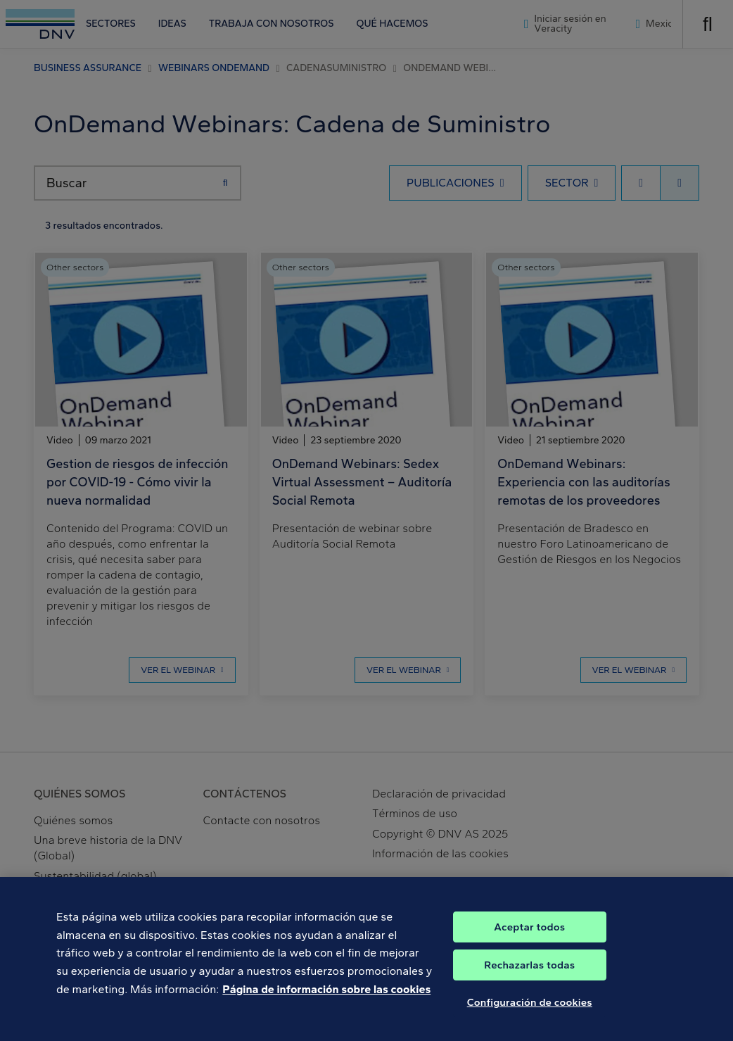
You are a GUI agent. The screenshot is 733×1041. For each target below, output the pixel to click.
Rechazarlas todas (529, 978)
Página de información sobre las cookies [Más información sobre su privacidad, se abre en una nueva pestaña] (326, 1002)
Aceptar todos (529, 940)
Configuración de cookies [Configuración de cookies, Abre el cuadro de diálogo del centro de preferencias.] (529, 1015)
